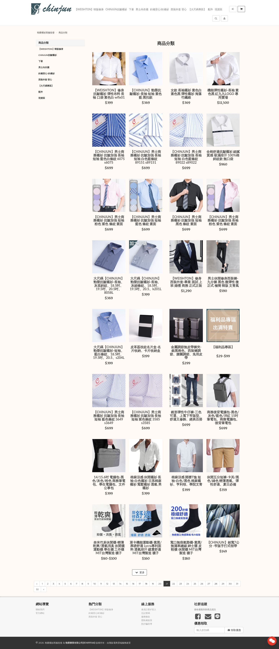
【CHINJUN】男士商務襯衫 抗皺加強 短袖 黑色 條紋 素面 (186, 220)
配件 (210, 9)
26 (201, 583)
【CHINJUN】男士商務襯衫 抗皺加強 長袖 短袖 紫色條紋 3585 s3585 (145, 417)
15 (127, 583)
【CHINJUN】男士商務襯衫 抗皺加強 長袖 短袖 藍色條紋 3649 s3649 (108, 417)
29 (223, 583)
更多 (140, 572)
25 (195, 583)
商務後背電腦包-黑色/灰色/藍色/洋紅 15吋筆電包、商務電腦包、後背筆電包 (223, 417)
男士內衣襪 (142, 9)
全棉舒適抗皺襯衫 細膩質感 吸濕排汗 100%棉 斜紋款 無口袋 (223, 155)
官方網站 (40, 613)
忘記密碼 (145, 613)
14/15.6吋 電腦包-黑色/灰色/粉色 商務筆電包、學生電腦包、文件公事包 (108, 482)
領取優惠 (234, 630)
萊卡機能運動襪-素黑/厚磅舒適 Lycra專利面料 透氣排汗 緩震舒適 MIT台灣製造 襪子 (146, 547)
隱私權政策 (146, 620)
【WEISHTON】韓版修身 (89, 9)
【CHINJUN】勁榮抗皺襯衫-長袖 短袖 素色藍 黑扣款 (146, 93)
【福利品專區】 (223, 347)
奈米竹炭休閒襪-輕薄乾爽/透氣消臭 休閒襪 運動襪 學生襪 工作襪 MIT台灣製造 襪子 (109, 547)
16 (133, 583)
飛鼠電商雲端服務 (117, 642)
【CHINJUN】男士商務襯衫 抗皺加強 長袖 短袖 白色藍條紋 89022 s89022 (186, 157)
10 (94, 583)
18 (146, 583)
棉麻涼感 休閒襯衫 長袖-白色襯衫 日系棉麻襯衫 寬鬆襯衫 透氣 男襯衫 (146, 482)
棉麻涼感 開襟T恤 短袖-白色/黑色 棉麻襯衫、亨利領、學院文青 (186, 480)
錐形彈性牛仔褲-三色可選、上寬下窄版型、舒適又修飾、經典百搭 (186, 415)
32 (37, 589)
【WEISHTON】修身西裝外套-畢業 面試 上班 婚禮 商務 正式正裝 (186, 281)
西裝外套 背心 (179, 9)
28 (216, 583)
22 (173, 583)
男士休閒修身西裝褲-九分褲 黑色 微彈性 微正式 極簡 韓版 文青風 (223, 281)
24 (187, 583)
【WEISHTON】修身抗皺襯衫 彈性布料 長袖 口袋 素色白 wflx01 (109, 93)
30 (230, 583)
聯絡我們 (40, 609)
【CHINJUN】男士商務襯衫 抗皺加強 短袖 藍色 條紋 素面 (145, 220)
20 (159, 583)
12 (107, 583)
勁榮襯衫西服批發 (46, 32)
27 (209, 583)
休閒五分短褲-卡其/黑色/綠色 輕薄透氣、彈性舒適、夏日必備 (223, 480)
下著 (131, 9)
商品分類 (63, 32)
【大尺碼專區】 (197, 9)
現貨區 (218, 9)
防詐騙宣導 (146, 624)
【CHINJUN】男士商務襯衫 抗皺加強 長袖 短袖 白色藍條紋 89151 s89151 (145, 157)
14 (120, 583)
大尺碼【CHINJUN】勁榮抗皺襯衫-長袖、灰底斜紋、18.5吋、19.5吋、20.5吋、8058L (108, 285)
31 (237, 583)
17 (140, 583)
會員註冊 (145, 609)
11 (101, 583)
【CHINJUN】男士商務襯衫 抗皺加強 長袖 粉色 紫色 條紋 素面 (223, 220)
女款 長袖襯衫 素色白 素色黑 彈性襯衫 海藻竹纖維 (186, 93)
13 (114, 583)
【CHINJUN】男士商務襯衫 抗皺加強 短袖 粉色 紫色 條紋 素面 (108, 220)
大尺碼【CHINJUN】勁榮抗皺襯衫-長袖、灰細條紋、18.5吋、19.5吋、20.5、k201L (145, 283)
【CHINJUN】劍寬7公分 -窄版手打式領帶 (223, 544)
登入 (154, 609)
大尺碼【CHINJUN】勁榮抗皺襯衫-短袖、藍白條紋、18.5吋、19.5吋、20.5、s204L (109, 352)
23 (180, 583)
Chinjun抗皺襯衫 (116, 9)
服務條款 (145, 616)
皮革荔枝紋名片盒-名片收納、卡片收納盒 (145, 349)
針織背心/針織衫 (159, 9)
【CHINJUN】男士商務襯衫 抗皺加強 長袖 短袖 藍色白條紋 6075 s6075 (109, 157)
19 (153, 583)
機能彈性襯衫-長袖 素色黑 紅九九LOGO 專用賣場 (223, 93)
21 (167, 583)
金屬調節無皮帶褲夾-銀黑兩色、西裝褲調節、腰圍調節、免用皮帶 (186, 352)
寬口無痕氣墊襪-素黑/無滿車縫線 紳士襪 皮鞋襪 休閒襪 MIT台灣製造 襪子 (186, 547)
